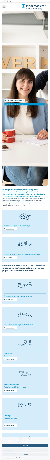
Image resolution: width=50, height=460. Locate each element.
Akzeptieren (25, 445)
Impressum (32, 457)
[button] (4, 6)
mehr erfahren (10, 229)
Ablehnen (25, 450)
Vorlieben (25, 454)
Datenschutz (26, 457)
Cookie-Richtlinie (19, 457)
